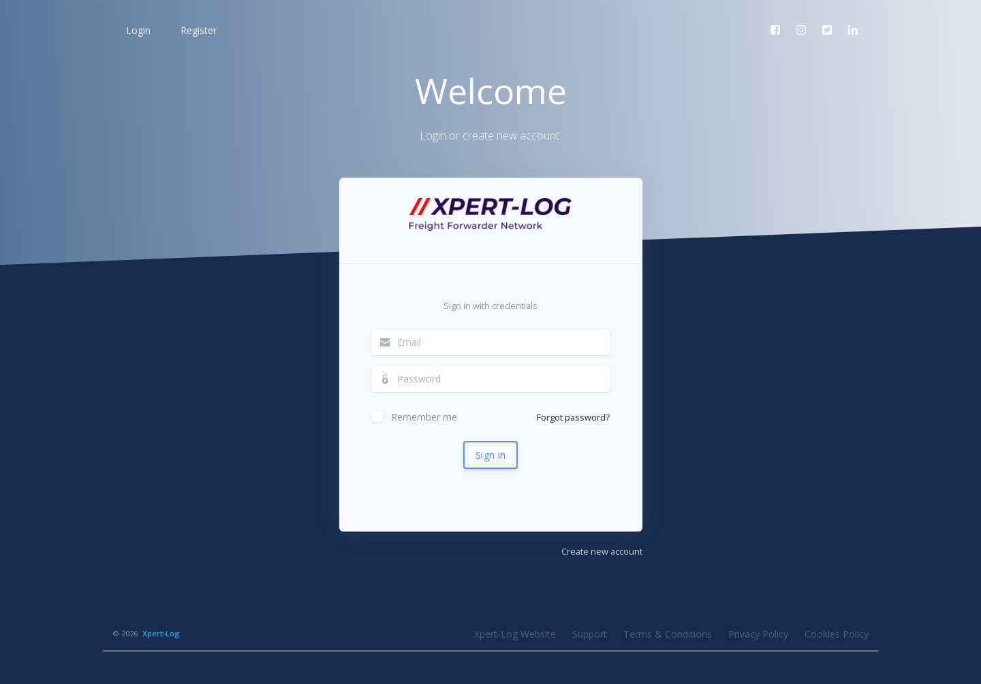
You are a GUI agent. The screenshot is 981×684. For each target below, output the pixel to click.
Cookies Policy (837, 634)
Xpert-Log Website (515, 634)
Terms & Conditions (667, 634)
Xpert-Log (161, 633)
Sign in (490, 455)
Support (589, 634)
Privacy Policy (758, 634)
